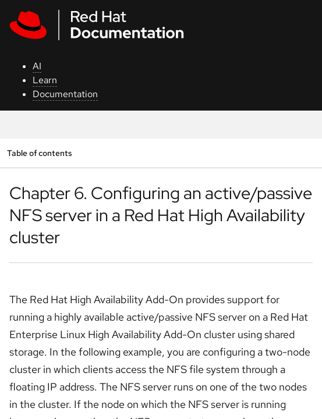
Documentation (65, 94)
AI (37, 66)
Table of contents (39, 152)
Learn (45, 80)
